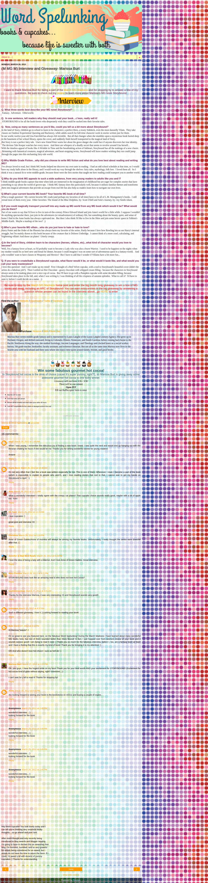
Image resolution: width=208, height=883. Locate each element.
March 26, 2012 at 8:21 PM (35, 573)
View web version (71, 875)
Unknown (13, 608)
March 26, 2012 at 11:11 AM (27, 491)
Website (24, 301)
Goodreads (36, 301)
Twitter (47, 301)
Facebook (57, 301)
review (61, 93)
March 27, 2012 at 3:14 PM (26, 626)
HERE (104, 291)
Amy (11, 491)
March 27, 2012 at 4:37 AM (31, 608)
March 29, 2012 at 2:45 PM (34, 708)
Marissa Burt (15, 664)
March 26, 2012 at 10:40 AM (34, 468)
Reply (11, 459)
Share (5, 428)
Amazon (37, 331)
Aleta (11, 691)
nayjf (11, 441)
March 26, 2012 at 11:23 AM (31, 512)
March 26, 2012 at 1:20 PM (31, 535)
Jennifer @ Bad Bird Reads (22, 556)
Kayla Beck (14, 468)
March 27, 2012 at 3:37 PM (35, 664)
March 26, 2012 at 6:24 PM (49, 556)
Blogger (76, 880)
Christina (13, 535)
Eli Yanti (13, 512)
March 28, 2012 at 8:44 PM (27, 691)
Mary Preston (15, 573)
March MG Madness (76, 90)
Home (71, 869)
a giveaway (71, 416)
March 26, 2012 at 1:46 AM (27, 441)
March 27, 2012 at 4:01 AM (38, 591)
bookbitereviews (17, 591)
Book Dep (55, 331)
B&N (45, 331)
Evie (11, 626)
